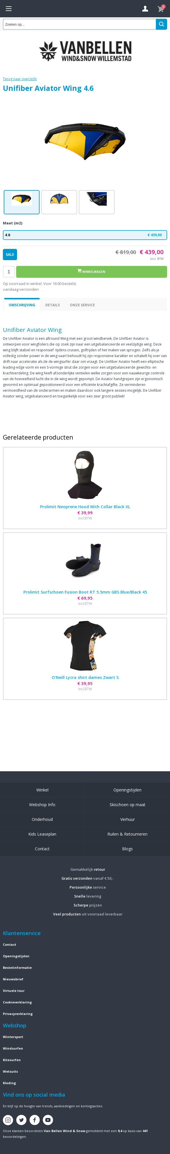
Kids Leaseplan (42, 834)
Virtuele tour (14, 990)
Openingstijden (127, 790)
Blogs (127, 848)
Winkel (42, 790)
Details (52, 305)
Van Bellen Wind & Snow (64, 1131)
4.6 (85, 235)
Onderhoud (42, 819)
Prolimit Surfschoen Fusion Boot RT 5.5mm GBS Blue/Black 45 (85, 592)
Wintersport (13, 1037)
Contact (42, 848)
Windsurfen (13, 1048)
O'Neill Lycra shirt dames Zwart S (85, 677)
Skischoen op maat (127, 804)
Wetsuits (10, 1071)
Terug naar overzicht (20, 78)
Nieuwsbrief (13, 979)
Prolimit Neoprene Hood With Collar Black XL (85, 506)
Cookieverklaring (17, 1002)
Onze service (82, 305)
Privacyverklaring (18, 1014)
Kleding (9, 1083)
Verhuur (127, 819)
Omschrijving (22, 305)
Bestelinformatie (17, 967)
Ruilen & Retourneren (127, 834)
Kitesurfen (12, 1060)
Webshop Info (42, 804)
